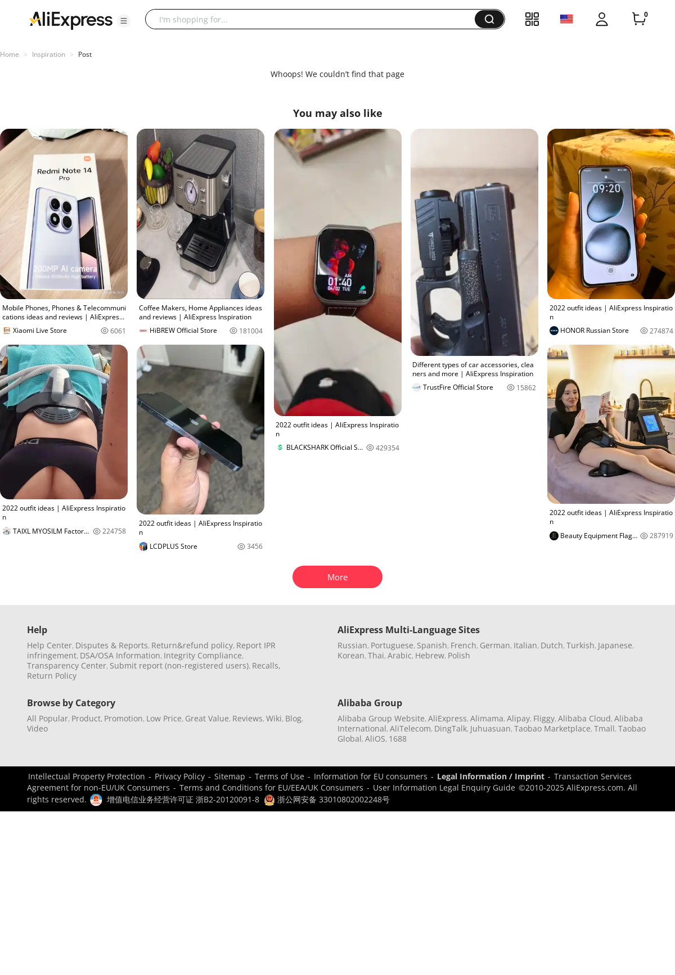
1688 (398, 738)
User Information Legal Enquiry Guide (444, 787)
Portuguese (392, 645)
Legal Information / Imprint (490, 776)
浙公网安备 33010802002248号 (327, 799)
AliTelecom (410, 728)
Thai (376, 655)
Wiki (274, 718)
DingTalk (450, 728)
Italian (525, 645)
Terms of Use (279, 776)
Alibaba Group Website (381, 718)
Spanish (432, 645)
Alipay (518, 718)
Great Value (207, 718)
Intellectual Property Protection (86, 776)
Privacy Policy (180, 776)
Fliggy (544, 718)
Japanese (615, 645)
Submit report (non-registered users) (179, 665)
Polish (459, 655)
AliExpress (447, 718)
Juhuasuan (490, 728)
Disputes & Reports (111, 645)
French (463, 645)
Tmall (604, 728)
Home (9, 54)
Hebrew (429, 655)
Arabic (400, 655)
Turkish (580, 645)
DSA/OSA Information (120, 655)
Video (37, 728)
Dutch (552, 645)
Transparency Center (66, 665)
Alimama (486, 718)
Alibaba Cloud (584, 718)
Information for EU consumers (371, 776)
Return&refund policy (192, 645)
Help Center (49, 645)
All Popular (47, 718)
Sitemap (229, 776)
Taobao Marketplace (552, 728)
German (495, 645)
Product (86, 718)
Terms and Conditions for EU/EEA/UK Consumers (271, 787)
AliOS (375, 738)
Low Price (164, 718)
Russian (352, 645)
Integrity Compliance (203, 655)
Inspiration (48, 54)
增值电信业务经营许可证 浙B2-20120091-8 (183, 799)
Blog (293, 718)
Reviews (247, 718)
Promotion (123, 718)
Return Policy (51, 675)
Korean (351, 655)
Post (85, 54)
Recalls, (266, 665)
